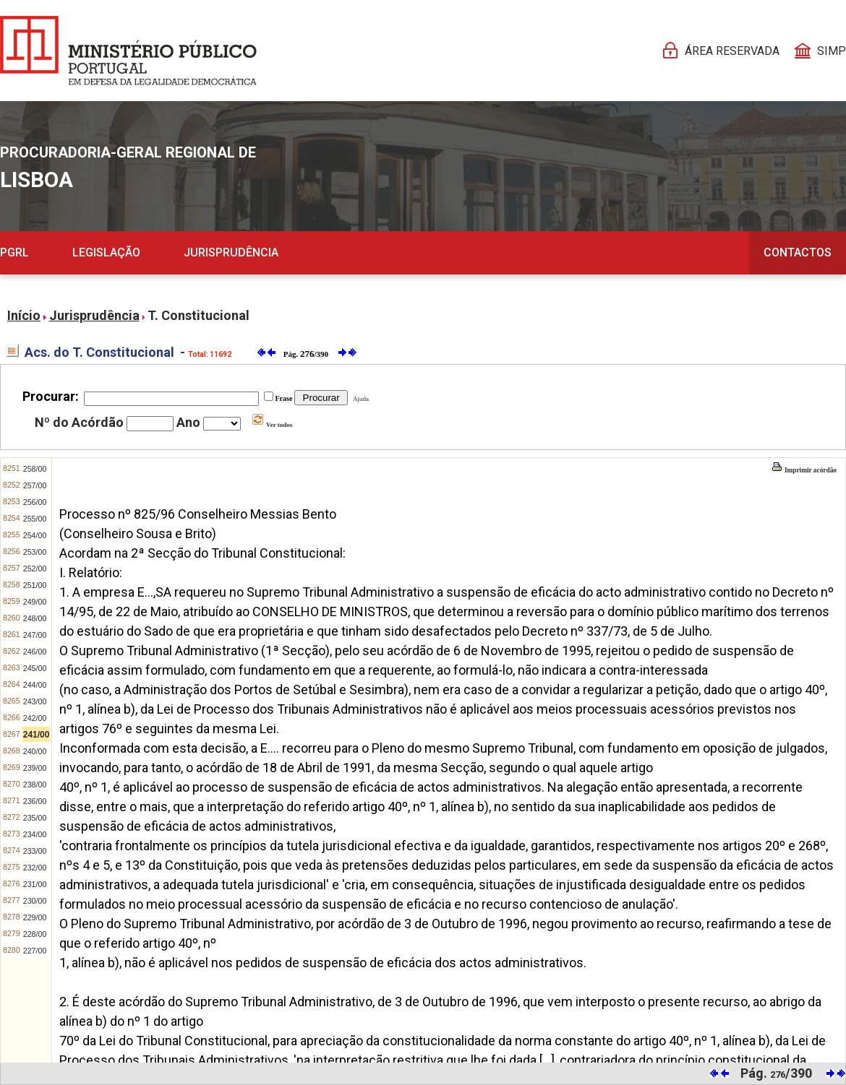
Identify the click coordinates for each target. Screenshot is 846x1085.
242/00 (35, 718)
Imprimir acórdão (804, 470)
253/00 (35, 552)
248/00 (35, 618)
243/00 (35, 701)
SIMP (831, 51)
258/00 (35, 468)
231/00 (35, 884)
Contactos (798, 252)
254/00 (35, 535)
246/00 (35, 651)
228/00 (35, 934)
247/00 (35, 635)
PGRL (14, 252)
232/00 (35, 867)
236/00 (35, 801)
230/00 (35, 900)
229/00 (35, 917)
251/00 (35, 585)
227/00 (35, 950)
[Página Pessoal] (128, 50)
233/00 (35, 851)
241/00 (36, 735)
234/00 (35, 834)
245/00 (35, 668)
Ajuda (359, 398)
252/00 (35, 568)
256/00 (35, 502)
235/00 (35, 817)
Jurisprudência (231, 252)
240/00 (35, 751)
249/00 (35, 601)
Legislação (106, 252)
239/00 (35, 768)
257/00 (35, 485)
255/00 (35, 518)
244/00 (35, 684)
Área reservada (732, 51)
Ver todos (271, 424)
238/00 (35, 784)
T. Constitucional (198, 315)
